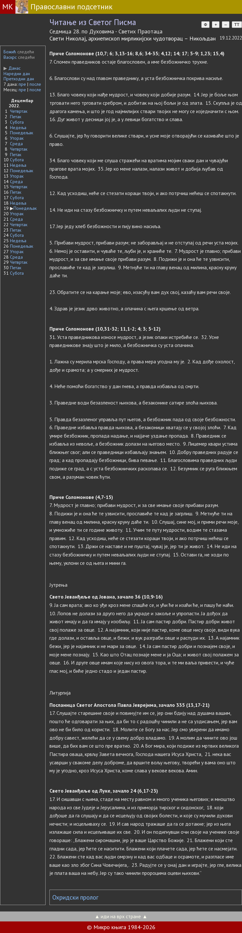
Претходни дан (19, 79)
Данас (12, 68)
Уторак (16, 138)
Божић (10, 52)
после (35, 84)
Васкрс (10, 57)
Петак (15, 117)
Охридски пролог (75, 897)
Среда (16, 144)
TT (236, 24)
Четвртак (18, 111)
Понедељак (21, 133)
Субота (17, 122)
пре (22, 84)
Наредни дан (17, 73)
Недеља (18, 127)
